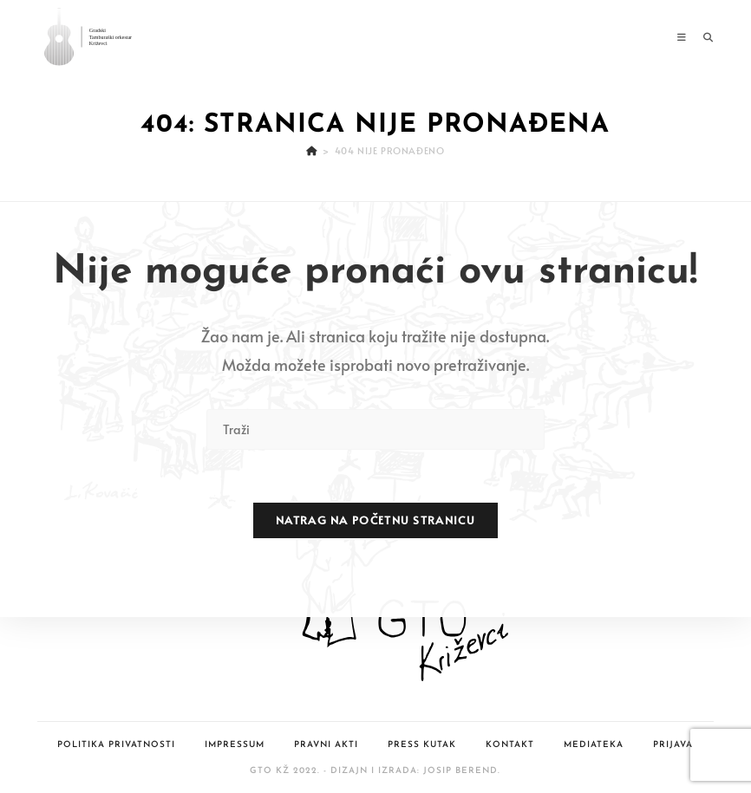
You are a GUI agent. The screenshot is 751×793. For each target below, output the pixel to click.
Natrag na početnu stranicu (375, 520)
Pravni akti (326, 745)
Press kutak (422, 745)
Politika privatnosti (116, 745)
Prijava (673, 745)
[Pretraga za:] (702, 36)
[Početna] (311, 150)
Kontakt (510, 745)
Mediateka (594, 745)
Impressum (234, 745)
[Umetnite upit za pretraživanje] (375, 429)
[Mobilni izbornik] (683, 36)
